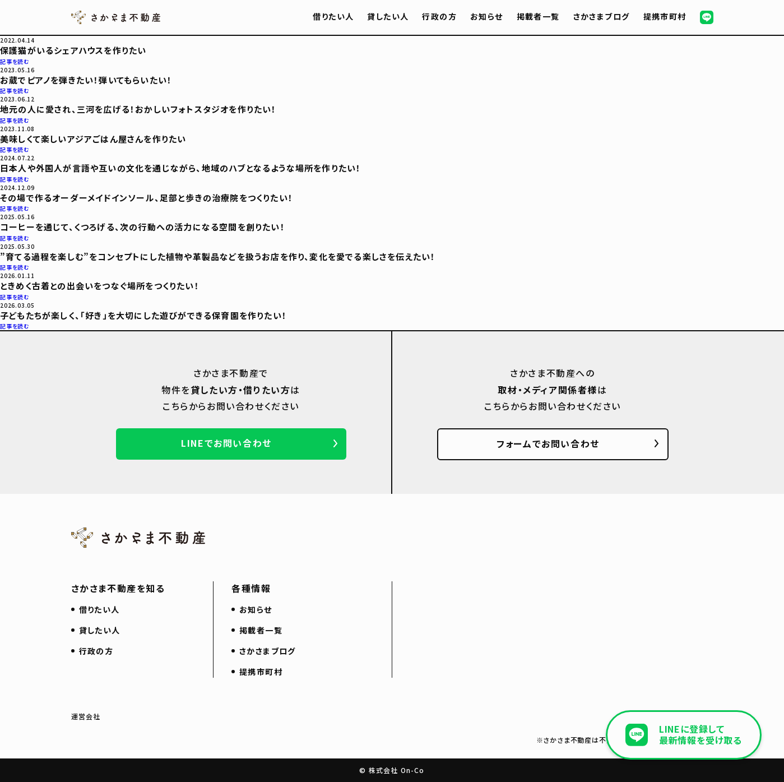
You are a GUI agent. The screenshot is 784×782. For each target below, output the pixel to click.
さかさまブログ (601, 16)
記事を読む (15, 61)
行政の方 (439, 16)
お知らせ (486, 16)
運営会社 (86, 716)
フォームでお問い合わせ (548, 443)
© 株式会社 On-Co (391, 770)
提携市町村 (664, 16)
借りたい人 (333, 16)
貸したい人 (388, 16)
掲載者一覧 (538, 16)
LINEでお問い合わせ (226, 443)
